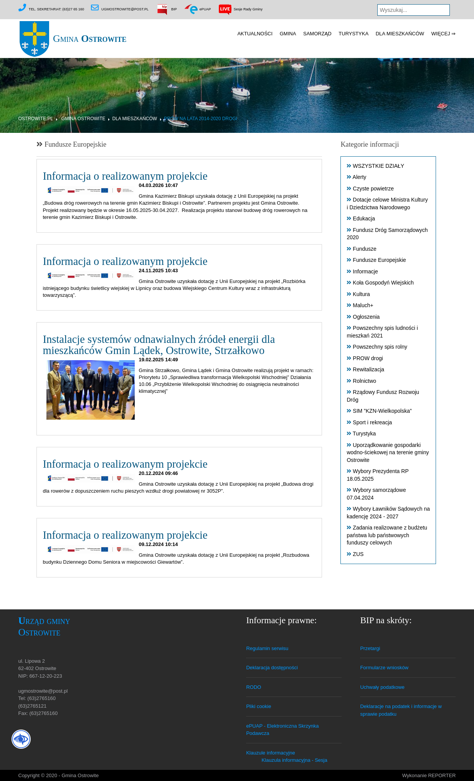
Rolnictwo (364, 381)
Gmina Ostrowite (83, 118)
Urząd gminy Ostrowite (44, 626)
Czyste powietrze (373, 188)
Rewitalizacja (368, 370)
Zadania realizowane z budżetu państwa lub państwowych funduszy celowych (387, 535)
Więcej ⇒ (443, 33)
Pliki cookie (258, 706)
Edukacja (364, 219)
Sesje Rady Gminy (240, 9)
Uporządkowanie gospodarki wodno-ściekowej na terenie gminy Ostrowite (388, 452)
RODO (253, 687)
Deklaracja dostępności (271, 667)
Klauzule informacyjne (270, 753)
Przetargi (370, 648)
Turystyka (353, 33)
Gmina (72, 38)
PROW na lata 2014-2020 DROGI (200, 118)
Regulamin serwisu (267, 648)
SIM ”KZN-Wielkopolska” (382, 411)
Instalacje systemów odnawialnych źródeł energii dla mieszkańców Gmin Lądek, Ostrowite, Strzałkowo (159, 344)
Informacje (365, 271)
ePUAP (197, 9)
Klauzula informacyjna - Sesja (294, 760)
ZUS (358, 554)
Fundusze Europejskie (379, 260)
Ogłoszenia (366, 317)
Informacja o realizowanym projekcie (125, 176)
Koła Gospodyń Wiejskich (383, 283)
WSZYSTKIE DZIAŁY (378, 166)
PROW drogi (368, 358)
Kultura (361, 294)
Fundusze (364, 249)
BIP (166, 9)
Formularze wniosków (384, 667)
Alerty (360, 177)
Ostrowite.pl (35, 118)
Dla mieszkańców (400, 33)
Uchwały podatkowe (382, 687)
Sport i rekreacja (372, 422)
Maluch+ (363, 306)
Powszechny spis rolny (380, 347)
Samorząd (317, 33)
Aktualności (255, 33)
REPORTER (442, 775)
